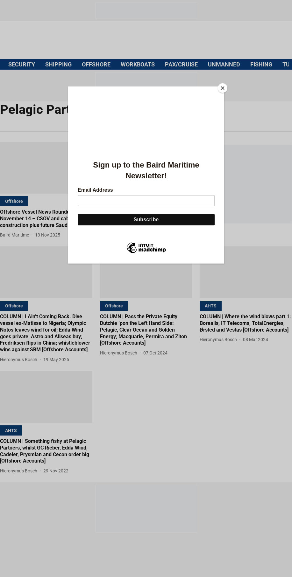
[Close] (222, 88)
